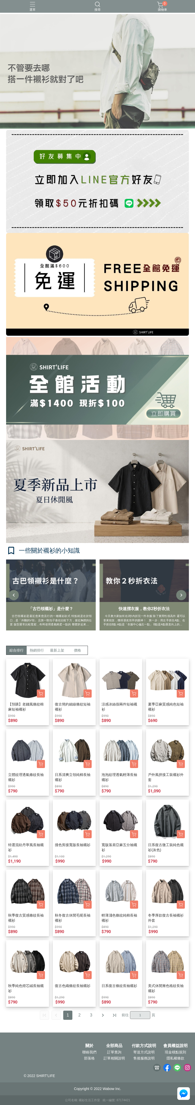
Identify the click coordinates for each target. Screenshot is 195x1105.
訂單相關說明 (114, 1058)
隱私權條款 (175, 1058)
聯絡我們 (89, 1052)
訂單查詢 (114, 1052)
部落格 (89, 1058)
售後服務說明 (144, 1058)
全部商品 (114, 1046)
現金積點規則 (175, 1052)
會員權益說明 (175, 1046)
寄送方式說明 (144, 1052)
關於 (89, 1046)
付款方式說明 (144, 1046)
